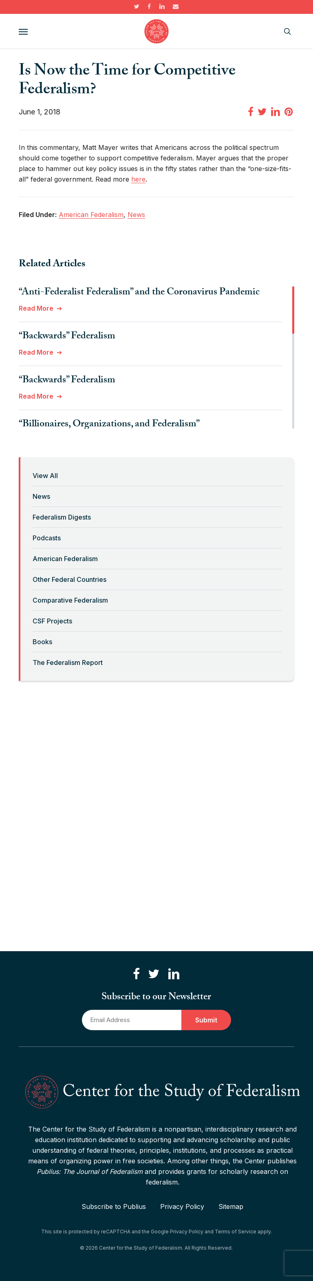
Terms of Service (235, 1231)
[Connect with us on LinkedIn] (174, 974)
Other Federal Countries (69, 579)
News (41, 496)
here (138, 179)
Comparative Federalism (70, 600)
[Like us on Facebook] (136, 974)
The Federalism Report (68, 662)
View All (45, 476)
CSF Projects (52, 621)
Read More (36, 308)
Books (42, 642)
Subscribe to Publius (114, 1206)
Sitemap (230, 1206)
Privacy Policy (182, 1206)
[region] (156, 357)
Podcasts (47, 538)
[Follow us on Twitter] (153, 974)
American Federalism (65, 559)
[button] (23, 31)
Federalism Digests (62, 517)
